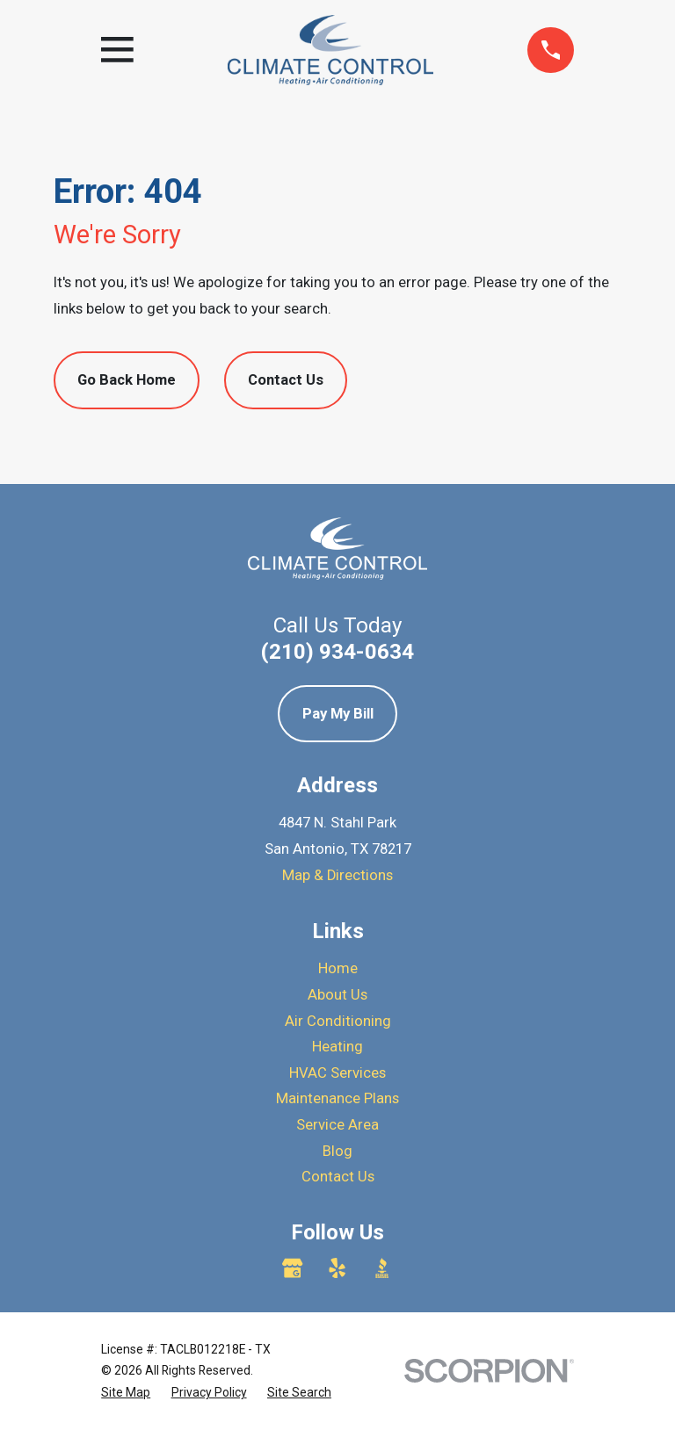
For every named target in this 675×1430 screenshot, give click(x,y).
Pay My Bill (338, 713)
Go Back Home (126, 380)
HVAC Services (337, 1073)
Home (338, 968)
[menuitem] (125, 1393)
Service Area (337, 1124)
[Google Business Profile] (292, 1268)
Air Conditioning (338, 1021)
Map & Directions (337, 875)
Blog (337, 1151)
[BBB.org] (382, 1268)
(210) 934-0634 (337, 651)
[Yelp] (337, 1268)
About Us (337, 994)
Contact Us (285, 380)
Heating (337, 1046)
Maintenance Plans (337, 1098)
